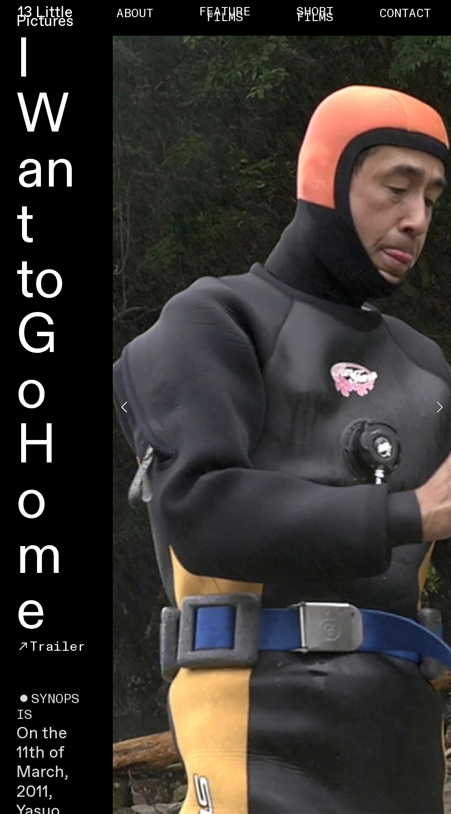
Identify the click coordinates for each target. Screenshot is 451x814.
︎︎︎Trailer (50, 647)
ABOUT (134, 13)
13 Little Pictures (45, 17)
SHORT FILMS (314, 15)
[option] (282, 407)
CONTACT (405, 13)
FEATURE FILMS (225, 15)
